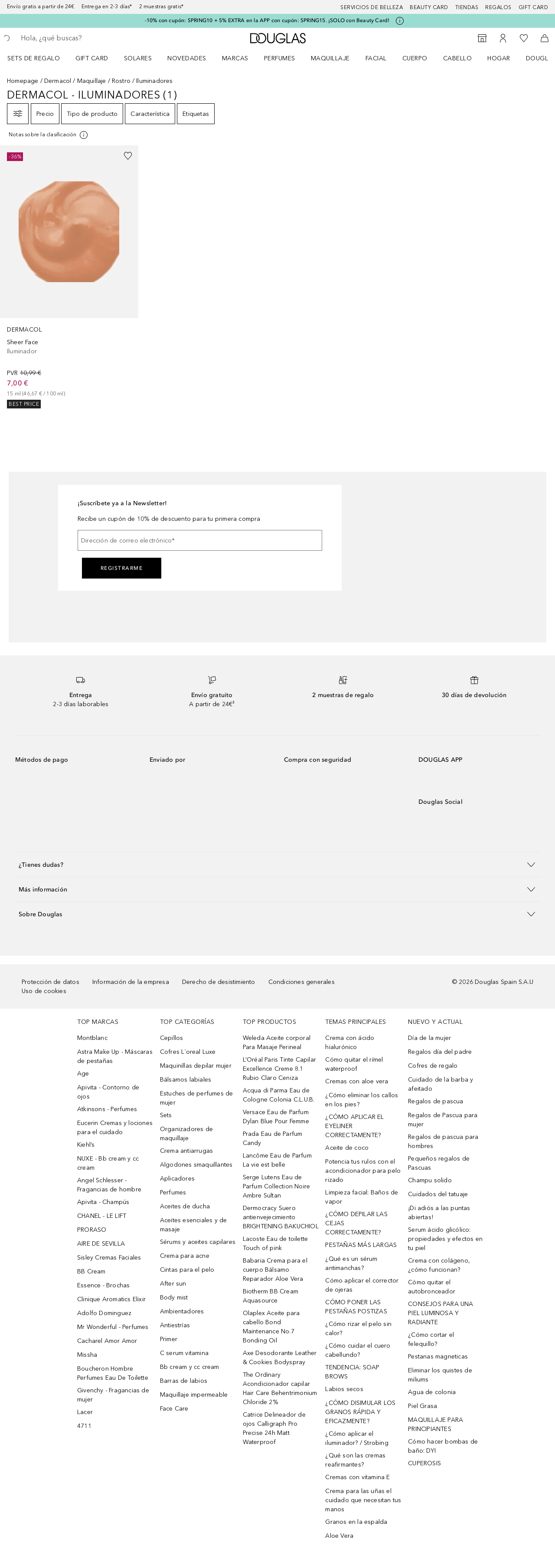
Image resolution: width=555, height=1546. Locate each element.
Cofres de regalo (432, 1065)
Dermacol (58, 81)
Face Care (174, 1408)
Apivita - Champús (103, 1202)
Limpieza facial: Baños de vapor (361, 1197)
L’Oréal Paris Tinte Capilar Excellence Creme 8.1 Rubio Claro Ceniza (279, 1069)
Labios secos (344, 1389)
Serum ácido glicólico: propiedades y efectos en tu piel (445, 1239)
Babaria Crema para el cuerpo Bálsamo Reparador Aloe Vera (275, 1270)
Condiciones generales (301, 982)
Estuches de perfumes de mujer (196, 1098)
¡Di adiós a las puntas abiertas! (439, 1212)
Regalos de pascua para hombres (443, 1141)
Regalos (498, 7)
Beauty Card (429, 7)
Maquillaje (330, 58)
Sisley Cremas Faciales (109, 1257)
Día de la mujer (429, 1038)
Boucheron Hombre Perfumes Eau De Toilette (112, 1373)
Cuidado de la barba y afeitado (440, 1084)
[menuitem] (39, 58)
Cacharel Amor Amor (107, 1341)
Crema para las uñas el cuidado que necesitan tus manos (363, 1500)
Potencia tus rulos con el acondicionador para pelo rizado (363, 1171)
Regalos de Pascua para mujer (442, 1120)
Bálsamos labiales (185, 1079)
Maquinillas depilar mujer (196, 1065)
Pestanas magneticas (438, 1356)
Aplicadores (177, 1178)
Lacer (85, 1412)
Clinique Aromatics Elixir (111, 1299)
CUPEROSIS (424, 1463)
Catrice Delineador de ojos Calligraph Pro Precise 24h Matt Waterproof (274, 1428)
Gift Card (91, 58)
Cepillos (171, 1038)
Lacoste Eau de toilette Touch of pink (275, 1243)
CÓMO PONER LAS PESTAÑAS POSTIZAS (356, 1307)
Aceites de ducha (185, 1206)
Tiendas (467, 7)
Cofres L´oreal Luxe (188, 1052)
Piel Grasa (422, 1406)
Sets (166, 1115)
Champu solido (430, 1180)
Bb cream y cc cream (189, 1367)
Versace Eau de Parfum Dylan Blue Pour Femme (276, 1117)
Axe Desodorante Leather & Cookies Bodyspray (280, 1357)
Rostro (121, 81)
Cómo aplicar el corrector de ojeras (361, 1285)
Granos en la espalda (356, 1522)
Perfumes (279, 58)
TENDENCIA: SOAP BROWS (352, 1372)
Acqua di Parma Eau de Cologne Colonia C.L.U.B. (279, 1095)
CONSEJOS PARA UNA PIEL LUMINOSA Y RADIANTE (440, 1313)
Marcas (235, 58)
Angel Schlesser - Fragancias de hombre (109, 1185)
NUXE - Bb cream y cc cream (108, 1163)
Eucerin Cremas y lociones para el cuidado (115, 1127)
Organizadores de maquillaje (186, 1133)
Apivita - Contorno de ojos (108, 1092)
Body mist (174, 1297)
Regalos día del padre (440, 1052)
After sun (173, 1283)
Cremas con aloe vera (356, 1081)
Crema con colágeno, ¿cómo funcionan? (439, 1265)
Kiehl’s (86, 1144)
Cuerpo (415, 58)
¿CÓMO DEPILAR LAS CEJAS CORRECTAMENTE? (356, 1223)
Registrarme (122, 568)
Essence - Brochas (103, 1285)
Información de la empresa (130, 982)
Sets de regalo (33, 58)
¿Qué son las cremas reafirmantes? (355, 1460)
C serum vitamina (184, 1353)
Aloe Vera (339, 1535)
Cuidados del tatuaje (438, 1194)
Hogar (498, 58)
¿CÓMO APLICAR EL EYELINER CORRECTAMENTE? (354, 1126)
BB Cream (91, 1271)
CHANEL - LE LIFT (101, 1216)
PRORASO (91, 1230)
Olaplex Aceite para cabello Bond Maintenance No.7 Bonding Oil (271, 1326)
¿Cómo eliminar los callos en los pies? (361, 1100)
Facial (376, 58)
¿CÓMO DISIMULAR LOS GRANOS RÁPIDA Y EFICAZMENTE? (360, 1412)
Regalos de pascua (435, 1101)
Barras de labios (183, 1381)
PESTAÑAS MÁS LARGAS (361, 1245)
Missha (87, 1355)
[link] (69, 276)
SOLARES (138, 58)
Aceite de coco (347, 1147)
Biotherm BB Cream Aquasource (270, 1296)
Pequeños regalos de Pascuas (439, 1163)
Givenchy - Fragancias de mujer (113, 1395)
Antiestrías (175, 1325)
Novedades (186, 58)
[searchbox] (84, 38)
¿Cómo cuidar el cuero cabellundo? (357, 1350)
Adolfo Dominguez (104, 1313)
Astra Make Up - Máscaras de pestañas (115, 1056)
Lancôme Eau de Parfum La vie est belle (277, 1160)
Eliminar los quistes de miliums (440, 1375)
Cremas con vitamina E (357, 1477)
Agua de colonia (432, 1392)
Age (83, 1073)
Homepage (23, 81)
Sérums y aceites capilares (197, 1242)
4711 (84, 1426)
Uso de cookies (44, 991)
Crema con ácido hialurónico (349, 1042)
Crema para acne (184, 1256)
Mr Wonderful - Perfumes (113, 1327)
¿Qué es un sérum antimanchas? (351, 1263)
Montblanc (92, 1038)
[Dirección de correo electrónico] (200, 540)
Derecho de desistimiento (218, 982)
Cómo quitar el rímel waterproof (354, 1064)
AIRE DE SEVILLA (101, 1243)
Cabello (457, 58)
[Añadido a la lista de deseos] (128, 155)
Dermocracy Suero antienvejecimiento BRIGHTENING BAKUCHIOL (281, 1217)
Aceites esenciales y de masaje (193, 1225)
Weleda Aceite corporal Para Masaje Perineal (276, 1042)
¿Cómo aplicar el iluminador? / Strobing (356, 1438)
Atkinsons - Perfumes (107, 1109)
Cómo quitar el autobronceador (431, 1287)
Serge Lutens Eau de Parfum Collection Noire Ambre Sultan (276, 1186)
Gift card (533, 7)
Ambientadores (182, 1311)
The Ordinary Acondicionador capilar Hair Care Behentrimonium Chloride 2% (280, 1388)
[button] (277, 864)
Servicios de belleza (371, 7)
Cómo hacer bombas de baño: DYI (443, 1446)
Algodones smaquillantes (196, 1164)
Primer (168, 1339)
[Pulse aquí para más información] (399, 20)
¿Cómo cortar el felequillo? (431, 1339)
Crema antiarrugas (186, 1151)
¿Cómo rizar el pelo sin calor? (358, 1328)
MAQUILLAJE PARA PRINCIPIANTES (435, 1424)
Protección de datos (50, 982)
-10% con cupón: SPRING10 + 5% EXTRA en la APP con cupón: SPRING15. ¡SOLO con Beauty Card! (267, 20)
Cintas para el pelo (187, 1269)
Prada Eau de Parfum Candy (273, 1138)
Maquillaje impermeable (194, 1394)
